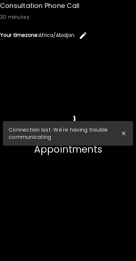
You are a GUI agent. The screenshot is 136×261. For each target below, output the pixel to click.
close (123, 133)
